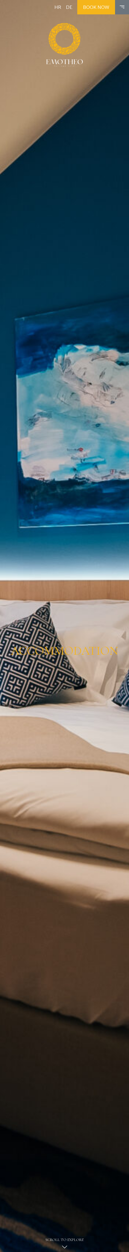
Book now (96, 7)
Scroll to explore (64, 1244)
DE (69, 7)
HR (57, 7)
